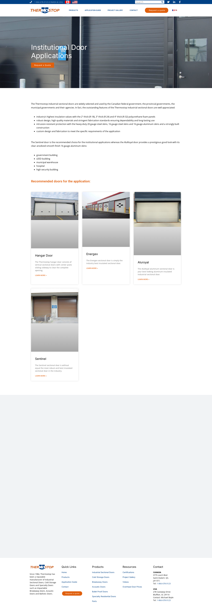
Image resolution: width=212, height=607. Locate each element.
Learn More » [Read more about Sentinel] (41, 376)
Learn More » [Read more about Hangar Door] (41, 275)
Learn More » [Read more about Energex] (92, 268)
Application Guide (93, 10)
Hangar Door (44, 255)
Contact (134, 10)
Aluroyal (143, 262)
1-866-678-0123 (164, 583)
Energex (92, 254)
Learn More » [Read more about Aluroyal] (143, 279)
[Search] (162, 2)
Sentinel (40, 359)
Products (73, 10)
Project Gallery (115, 10)
